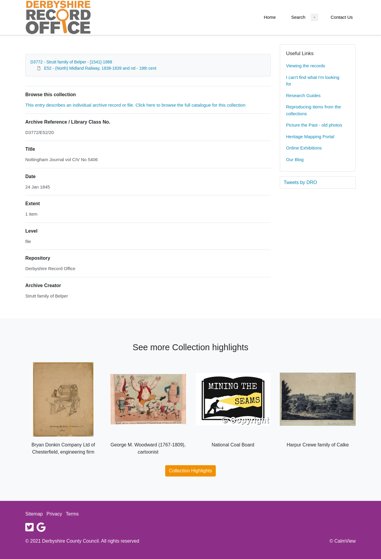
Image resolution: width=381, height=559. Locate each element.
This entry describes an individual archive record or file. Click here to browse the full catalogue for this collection (135, 105)
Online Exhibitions (304, 147)
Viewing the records (305, 65)
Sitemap (34, 513)
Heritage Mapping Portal (310, 136)
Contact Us (342, 17)
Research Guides (303, 95)
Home (270, 17)
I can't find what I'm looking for (312, 81)
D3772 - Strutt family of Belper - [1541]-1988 (71, 62)
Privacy (54, 513)
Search (298, 17)
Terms (72, 513)
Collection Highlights (190, 470)
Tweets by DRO (300, 182)
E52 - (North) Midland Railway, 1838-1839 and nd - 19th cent (100, 68)
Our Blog (295, 159)
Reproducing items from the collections (313, 110)
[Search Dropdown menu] (314, 17)
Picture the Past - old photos (314, 124)
